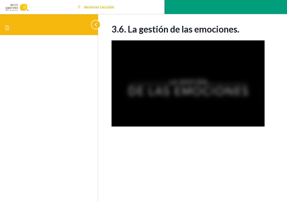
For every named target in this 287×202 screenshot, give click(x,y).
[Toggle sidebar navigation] (93, 24)
